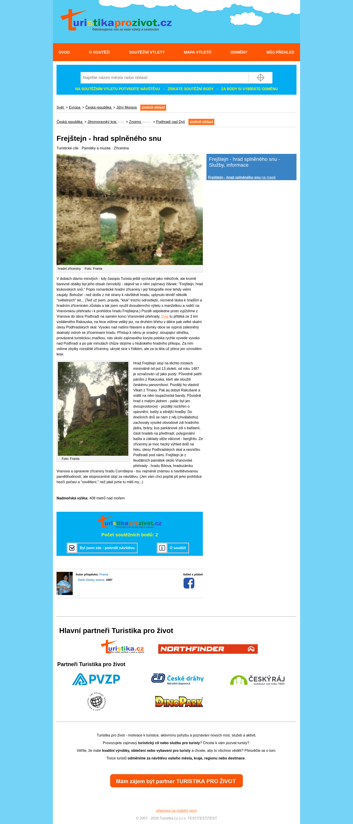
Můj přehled (280, 52)
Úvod (64, 52)
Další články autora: (91, 580)
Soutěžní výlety (147, 52)
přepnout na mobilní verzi (176, 811)
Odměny (238, 52)
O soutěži (99, 52)
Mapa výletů (197, 52)
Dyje (165, 316)
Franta (104, 574)
